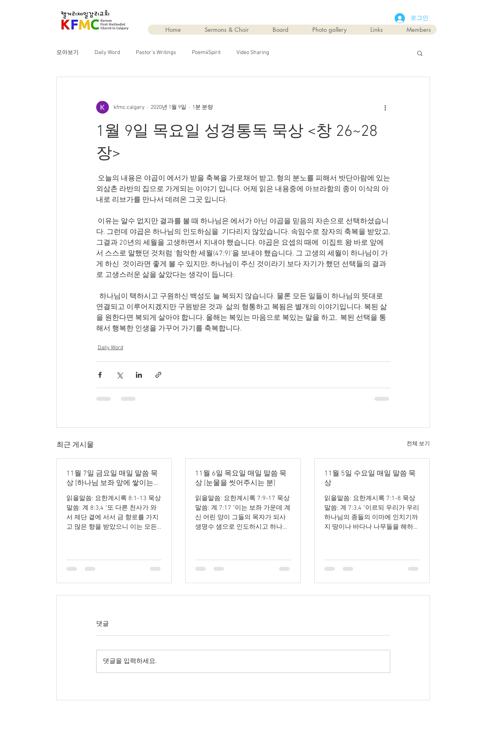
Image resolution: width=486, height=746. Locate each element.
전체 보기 (418, 444)
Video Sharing (252, 52)
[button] (420, 53)
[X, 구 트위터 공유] (119, 375)
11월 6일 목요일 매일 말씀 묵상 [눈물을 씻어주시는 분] (241, 478)
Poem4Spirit (206, 52)
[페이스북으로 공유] (100, 375)
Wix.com (288, 718)
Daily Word (107, 52)
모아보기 (67, 52)
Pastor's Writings (156, 52)
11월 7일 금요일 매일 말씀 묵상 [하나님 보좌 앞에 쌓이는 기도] (112, 478)
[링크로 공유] (158, 375)
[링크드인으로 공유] (139, 375)
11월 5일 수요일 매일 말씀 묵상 (370, 478)
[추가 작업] (385, 107)
